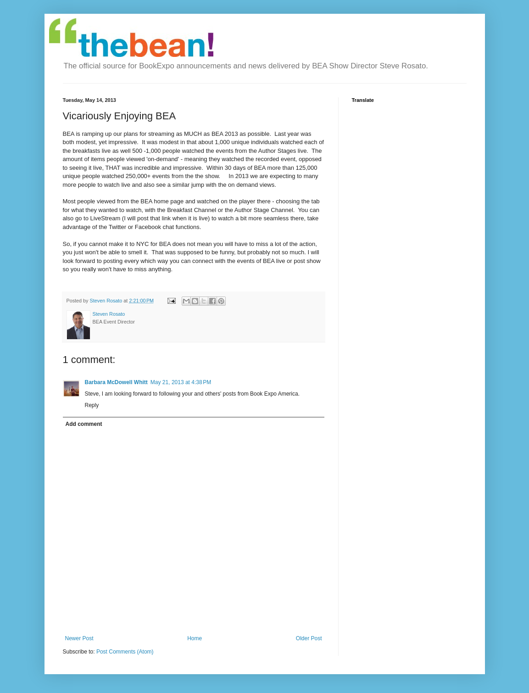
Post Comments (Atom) (125, 651)
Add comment (84, 424)
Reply (92, 405)
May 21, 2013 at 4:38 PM (180, 382)
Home (194, 638)
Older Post (309, 638)
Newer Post (79, 638)
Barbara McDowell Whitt (116, 382)
